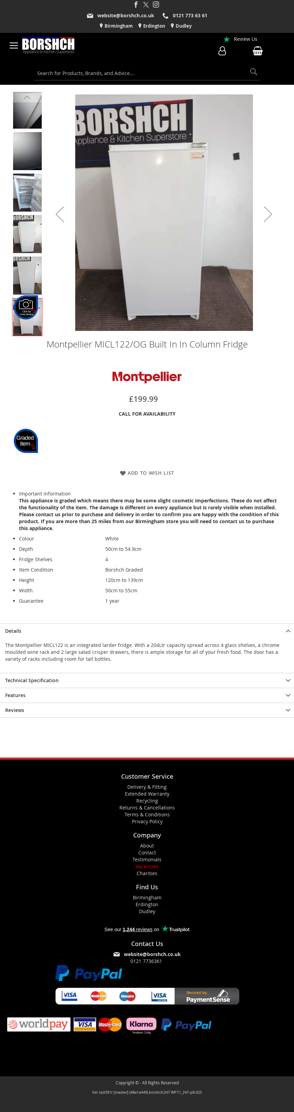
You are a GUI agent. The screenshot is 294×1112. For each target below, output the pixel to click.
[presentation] (147, 630)
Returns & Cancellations (147, 807)
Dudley (183, 26)
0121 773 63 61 (190, 15)
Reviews (14, 710)
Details (13, 631)
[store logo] (49, 46)
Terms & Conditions (147, 814)
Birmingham (118, 26)
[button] (60, 214)
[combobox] (147, 73)
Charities (147, 873)
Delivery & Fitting (147, 787)
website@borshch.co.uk (125, 15)
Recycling (147, 800)
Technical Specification (32, 680)
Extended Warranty (147, 793)
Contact (147, 852)
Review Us (245, 39)
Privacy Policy (147, 821)
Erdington (153, 26)
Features (15, 695)
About (147, 845)
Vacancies (147, 866)
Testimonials (147, 859)
